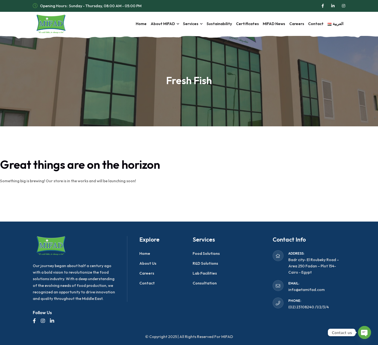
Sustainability (214, 23)
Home (134, 23)
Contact (314, 23)
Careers (294, 23)
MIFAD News (271, 23)
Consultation (205, 283)
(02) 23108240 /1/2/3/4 (308, 306)
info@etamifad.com (306, 289)
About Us (147, 263)
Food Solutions (206, 253)
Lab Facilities (205, 273)
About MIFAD (156, 23)
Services (185, 23)
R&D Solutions (205, 263)
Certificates (243, 23)
